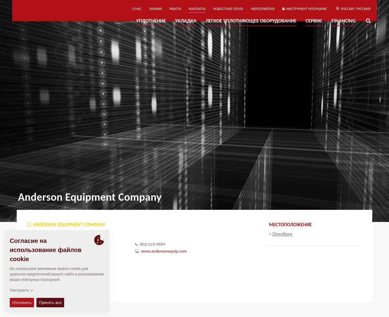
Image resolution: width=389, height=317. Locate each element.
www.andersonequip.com (164, 251)
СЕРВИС (314, 21)
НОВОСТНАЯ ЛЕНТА (228, 9)
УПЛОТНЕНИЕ (151, 21)
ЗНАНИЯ (155, 9)
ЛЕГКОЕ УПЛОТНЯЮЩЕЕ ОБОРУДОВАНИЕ (250, 21)
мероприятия (263, 9)
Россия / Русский (353, 9)
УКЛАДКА (185, 21)
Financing (344, 21)
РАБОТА (175, 9)
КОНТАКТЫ (197, 9)
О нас (137, 9)
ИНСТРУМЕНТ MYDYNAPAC (304, 9)
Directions (283, 234)
